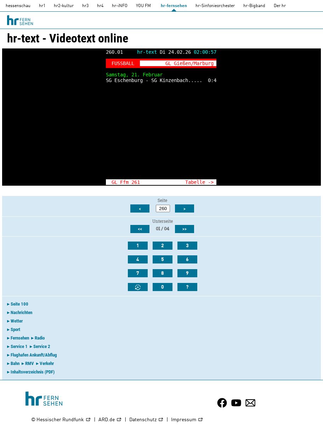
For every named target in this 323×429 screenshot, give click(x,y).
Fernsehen (20, 338)
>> (184, 229)
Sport (15, 329)
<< (140, 229)
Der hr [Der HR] (280, 6)
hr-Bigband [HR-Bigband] (254, 6)
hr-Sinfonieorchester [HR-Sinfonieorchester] (215, 6)
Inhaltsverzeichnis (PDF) (33, 372)
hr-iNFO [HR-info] (120, 6)
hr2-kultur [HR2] (64, 6)
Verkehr (47, 363)
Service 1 (19, 346)
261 (135, 182)
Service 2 (41, 346)
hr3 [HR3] (85, 6)
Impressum (187, 420)
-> (211, 182)
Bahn (15, 363)
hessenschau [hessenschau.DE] (18, 6)
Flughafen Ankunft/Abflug (34, 355)
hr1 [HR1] (42, 6)
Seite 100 (19, 304)
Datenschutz (146, 420)
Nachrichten (21, 312)
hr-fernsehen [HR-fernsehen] (174, 6)
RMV (29, 363)
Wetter (17, 321)
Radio (40, 338)
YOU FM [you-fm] (143, 6)
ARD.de (110, 420)
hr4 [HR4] (100, 6)
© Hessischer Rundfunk (61, 420)
